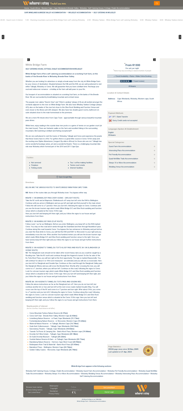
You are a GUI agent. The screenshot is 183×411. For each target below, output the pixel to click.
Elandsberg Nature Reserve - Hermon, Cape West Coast (55, 342)
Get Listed (34, 392)
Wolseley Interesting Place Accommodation (132, 374)
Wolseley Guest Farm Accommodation (91, 371)
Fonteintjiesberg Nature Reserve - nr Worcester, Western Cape (57, 321)
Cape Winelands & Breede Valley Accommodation (45, 13)
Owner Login (109, 392)
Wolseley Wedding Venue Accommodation (97, 374)
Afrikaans (132, 86)
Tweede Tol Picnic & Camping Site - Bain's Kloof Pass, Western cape (60, 331)
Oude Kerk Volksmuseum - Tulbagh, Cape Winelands (53, 326)
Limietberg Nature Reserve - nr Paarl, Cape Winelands (54, 318)
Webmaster (53, 386)
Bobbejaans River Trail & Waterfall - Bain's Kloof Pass (54, 344)
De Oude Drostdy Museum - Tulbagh (47, 337)
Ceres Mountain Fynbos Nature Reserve (48, 313)
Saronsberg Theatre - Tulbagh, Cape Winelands (51, 329)
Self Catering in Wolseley (104, 13)
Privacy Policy (54, 394)
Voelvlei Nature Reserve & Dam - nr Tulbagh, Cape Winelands (57, 339)
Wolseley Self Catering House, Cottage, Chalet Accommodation (50, 371)
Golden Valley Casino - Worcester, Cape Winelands (53, 350)
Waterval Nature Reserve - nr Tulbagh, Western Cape (54, 324)
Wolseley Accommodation (79, 13)
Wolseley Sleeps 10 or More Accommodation (62, 374)
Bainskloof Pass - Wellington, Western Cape (50, 347)
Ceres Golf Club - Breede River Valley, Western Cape (53, 316)
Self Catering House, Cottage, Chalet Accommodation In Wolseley (54, 69)
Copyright (54, 388)
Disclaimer (54, 391)
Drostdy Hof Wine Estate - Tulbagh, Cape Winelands (53, 334)
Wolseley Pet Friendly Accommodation (122, 371)
